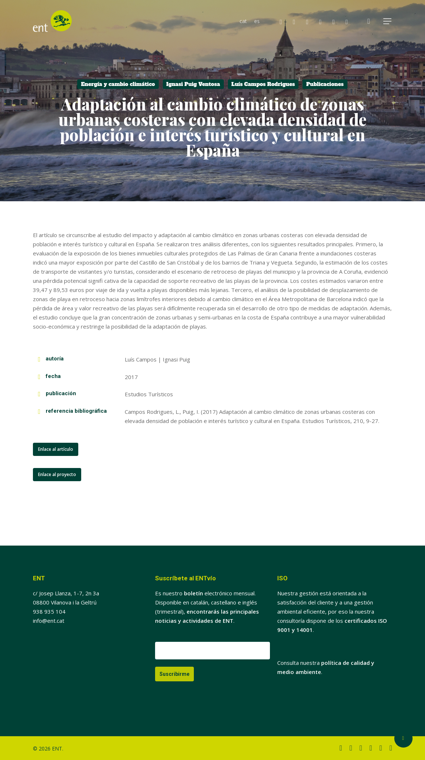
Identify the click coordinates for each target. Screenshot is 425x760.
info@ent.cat (48, 620)
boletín (193, 593)
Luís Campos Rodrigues (263, 84)
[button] (387, 21)
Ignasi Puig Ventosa (193, 84)
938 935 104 (49, 611)
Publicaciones (324, 84)
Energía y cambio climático (118, 84)
